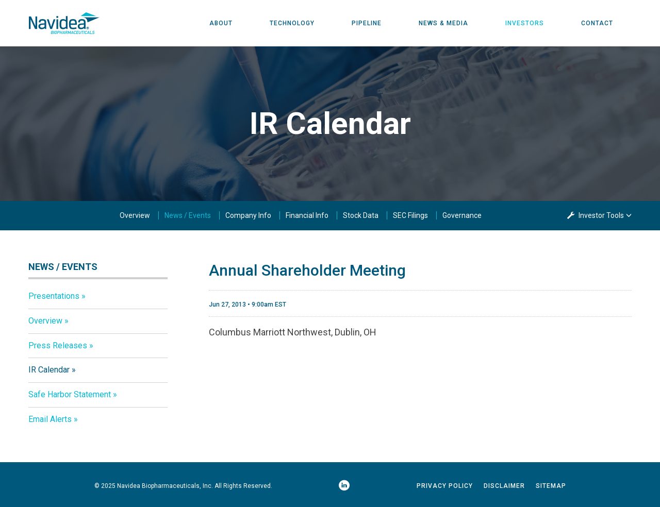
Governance (462, 215)
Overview (135, 215)
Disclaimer (504, 486)
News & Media (443, 23)
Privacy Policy (445, 486)
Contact (597, 23)
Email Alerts (50, 419)
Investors (524, 23)
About (221, 23)
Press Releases (57, 345)
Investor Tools (602, 215)
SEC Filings (410, 215)
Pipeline (367, 23)
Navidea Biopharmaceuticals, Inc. (165, 485)
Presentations (53, 296)
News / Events (187, 215)
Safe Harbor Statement (69, 394)
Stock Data (360, 215)
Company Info (248, 215)
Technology (292, 23)
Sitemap (551, 486)
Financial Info (307, 215)
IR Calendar (49, 370)
